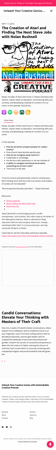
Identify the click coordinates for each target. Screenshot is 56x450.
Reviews (33, 412)
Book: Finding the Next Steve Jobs (20, 203)
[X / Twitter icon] (3, 427)
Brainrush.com (12, 206)
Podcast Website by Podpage (27, 441)
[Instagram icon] (11, 427)
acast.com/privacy (22, 247)
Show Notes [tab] (8, 120)
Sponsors (33, 415)
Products (5, 418)
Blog (31, 418)
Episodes (5, 412)
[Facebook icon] (7, 427)
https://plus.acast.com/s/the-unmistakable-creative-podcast (27, 236)
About (4, 415)
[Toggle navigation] (51, 10)
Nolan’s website (13, 201)
